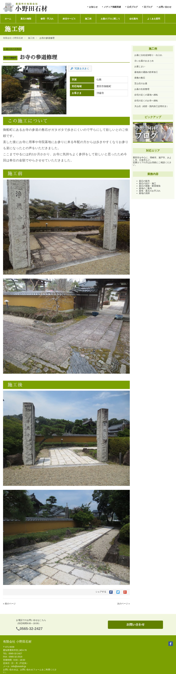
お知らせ (93, 7)
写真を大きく (80, 68)
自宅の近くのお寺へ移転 (146, 100)
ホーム (8, 18)
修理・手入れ (46, 18)
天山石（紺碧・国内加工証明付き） (151, 106)
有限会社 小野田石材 (13, 38)
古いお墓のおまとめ (144, 61)
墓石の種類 (25, 18)
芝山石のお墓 (140, 83)
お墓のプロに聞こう (108, 18)
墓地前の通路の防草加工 (146, 72)
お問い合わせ (165, 7)
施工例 (87, 18)
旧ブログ (148, 7)
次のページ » (123, 603)
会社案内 (131, 18)
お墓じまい (139, 66)
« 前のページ (9, 603)
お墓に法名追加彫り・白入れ (148, 55)
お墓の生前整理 (141, 89)
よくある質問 (151, 18)
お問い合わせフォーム (31, 669)
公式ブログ (132, 7)
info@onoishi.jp (18, 666)
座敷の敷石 (139, 78)
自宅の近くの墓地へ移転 (146, 95)
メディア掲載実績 (112, 7)
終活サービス (68, 18)
